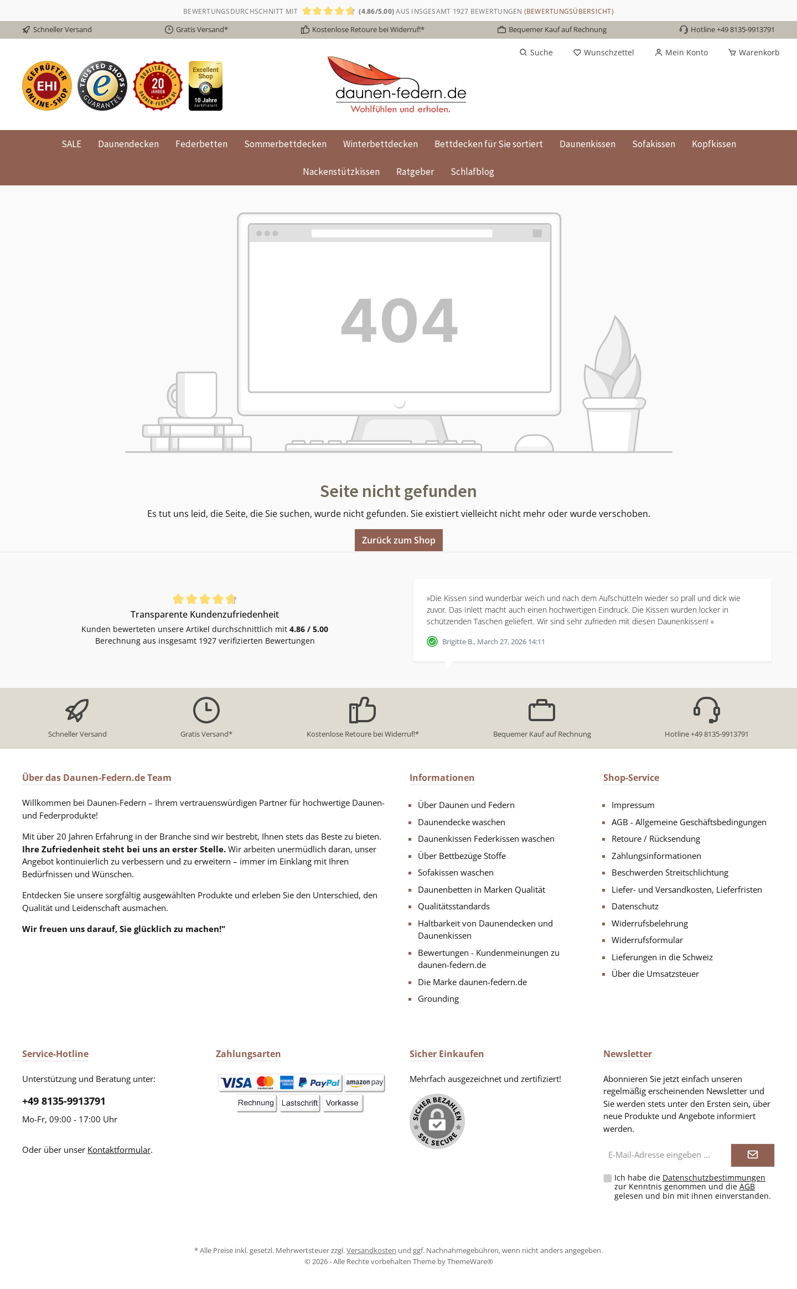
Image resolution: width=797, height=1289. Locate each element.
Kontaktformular (119, 1149)
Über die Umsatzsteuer (655, 973)
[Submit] (753, 1155)
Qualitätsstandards (454, 906)
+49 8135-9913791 (64, 1100)
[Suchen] (536, 53)
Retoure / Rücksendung (656, 838)
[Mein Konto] (681, 53)
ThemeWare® (470, 1261)
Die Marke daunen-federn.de (472, 981)
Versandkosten (371, 1250)
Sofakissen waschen (456, 872)
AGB (747, 1186)
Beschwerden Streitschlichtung (670, 872)
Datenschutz (635, 906)
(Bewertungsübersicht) (569, 11)
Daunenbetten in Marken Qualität (481, 889)
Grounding (438, 998)
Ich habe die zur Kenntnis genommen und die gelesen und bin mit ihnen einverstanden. (692, 1187)
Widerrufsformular (647, 939)
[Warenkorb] (750, 53)
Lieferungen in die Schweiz (662, 956)
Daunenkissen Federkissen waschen (486, 838)
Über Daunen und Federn (466, 804)
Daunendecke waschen (461, 821)
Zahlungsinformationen (656, 855)
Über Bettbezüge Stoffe (462, 855)
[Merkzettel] (603, 53)
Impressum (633, 804)
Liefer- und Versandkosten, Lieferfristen (687, 889)
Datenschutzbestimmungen (714, 1177)
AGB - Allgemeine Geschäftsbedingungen (689, 821)
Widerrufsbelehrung (650, 923)
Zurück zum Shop (399, 540)
